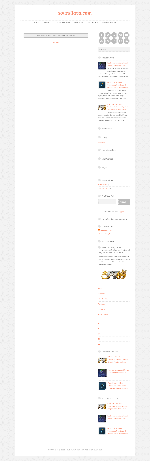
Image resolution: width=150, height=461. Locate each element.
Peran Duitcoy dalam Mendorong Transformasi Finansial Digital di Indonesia (117, 85)
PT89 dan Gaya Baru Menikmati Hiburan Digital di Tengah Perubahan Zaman (117, 106)
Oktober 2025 (103, 188)
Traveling (93, 23)
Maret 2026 (102, 185)
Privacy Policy (109, 23)
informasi (101, 143)
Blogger (121, 212)
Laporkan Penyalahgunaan (114, 219)
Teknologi (79, 23)
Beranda (56, 42)
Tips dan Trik (63, 23)
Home (36, 23)
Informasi (48, 23)
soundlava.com (75, 13)
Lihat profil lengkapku (106, 234)
